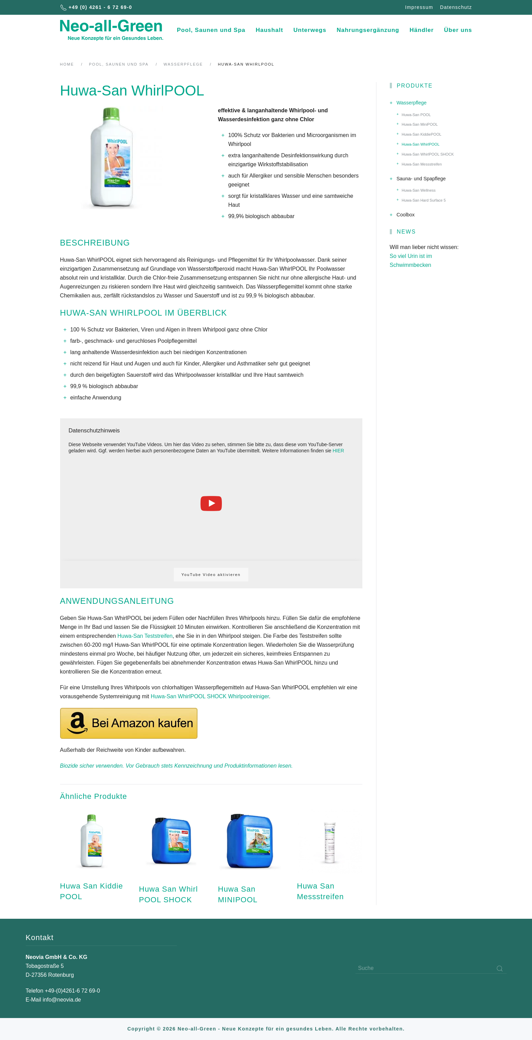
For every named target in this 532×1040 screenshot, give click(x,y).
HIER (338, 450)
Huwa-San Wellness (419, 190)
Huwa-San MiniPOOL (420, 124)
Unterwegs (309, 30)
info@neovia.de (62, 1000)
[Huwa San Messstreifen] (329, 857)
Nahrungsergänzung (368, 30)
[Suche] (431, 968)
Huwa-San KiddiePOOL (422, 134)
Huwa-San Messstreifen (422, 164)
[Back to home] (111, 30)
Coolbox (406, 214)
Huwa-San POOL (416, 115)
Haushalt (269, 30)
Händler (422, 30)
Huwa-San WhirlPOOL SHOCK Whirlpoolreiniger (210, 696)
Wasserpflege (183, 64)
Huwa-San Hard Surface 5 (424, 200)
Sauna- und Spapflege (421, 178)
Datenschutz (456, 7)
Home (67, 64)
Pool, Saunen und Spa (211, 30)
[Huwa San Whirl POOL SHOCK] (171, 857)
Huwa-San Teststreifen (145, 636)
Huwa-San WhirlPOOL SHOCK (428, 154)
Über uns (458, 30)
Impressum (419, 7)
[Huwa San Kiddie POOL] (92, 857)
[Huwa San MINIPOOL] (250, 857)
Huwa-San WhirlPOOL (421, 144)
